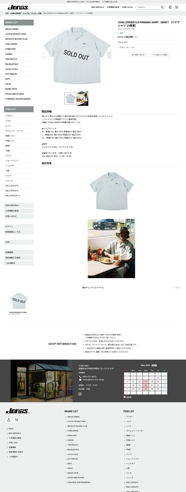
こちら (100, 338)
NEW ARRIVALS (97, 7)
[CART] (176, 7)
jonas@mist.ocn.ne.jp (93, 379)
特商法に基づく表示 (126, 47)
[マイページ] (9, 420)
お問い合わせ (127, 7)
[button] (43, 55)
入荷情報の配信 (113, 7)
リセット (177, 287)
